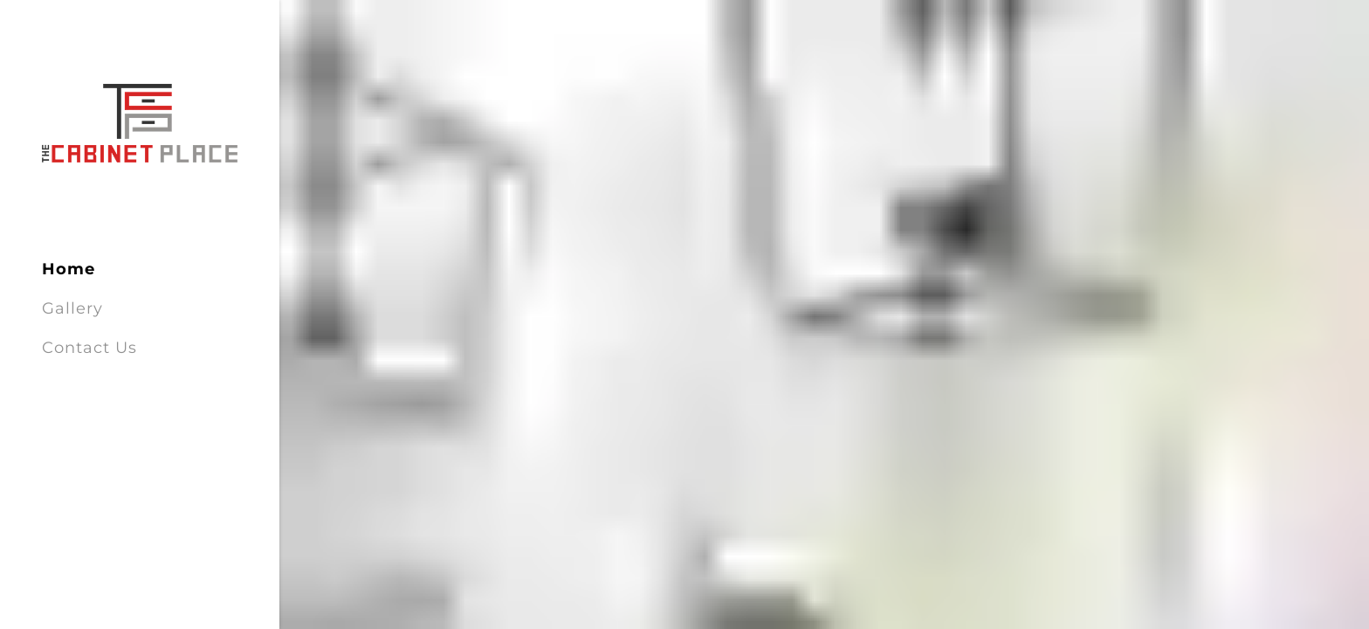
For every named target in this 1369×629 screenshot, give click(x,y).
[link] (139, 122)
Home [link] (68, 269)
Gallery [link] (72, 308)
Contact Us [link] (89, 347)
